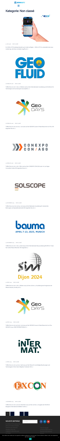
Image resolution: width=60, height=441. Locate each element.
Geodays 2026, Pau (10, 429)
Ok (30, 438)
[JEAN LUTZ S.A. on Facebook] (41, 421)
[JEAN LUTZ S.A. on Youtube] (48, 421)
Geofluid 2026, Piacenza (12, 427)
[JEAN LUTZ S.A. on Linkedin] (44, 421)
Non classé (15, 43)
